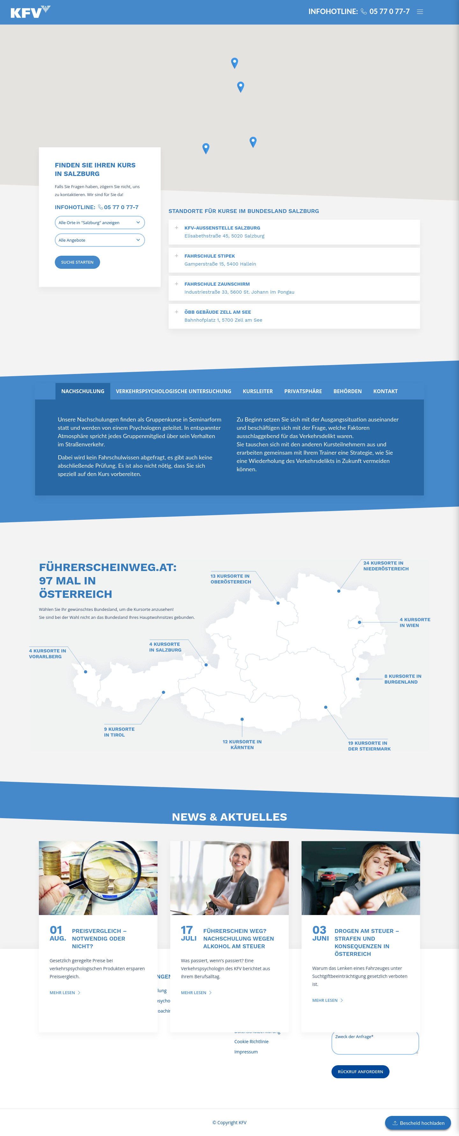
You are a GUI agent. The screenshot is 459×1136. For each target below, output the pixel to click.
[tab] (82, 391)
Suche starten (77, 262)
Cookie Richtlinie (251, 1041)
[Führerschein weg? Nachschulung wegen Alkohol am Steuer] (229, 878)
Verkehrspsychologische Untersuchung (173, 391)
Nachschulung (83, 391)
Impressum (246, 1052)
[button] (234, 63)
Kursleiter (258, 391)
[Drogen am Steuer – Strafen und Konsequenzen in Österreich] (361, 878)
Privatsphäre (303, 391)
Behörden (347, 391)
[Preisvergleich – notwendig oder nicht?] (98, 878)
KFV (242, 1122)
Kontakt (385, 391)
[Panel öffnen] (422, 12)
